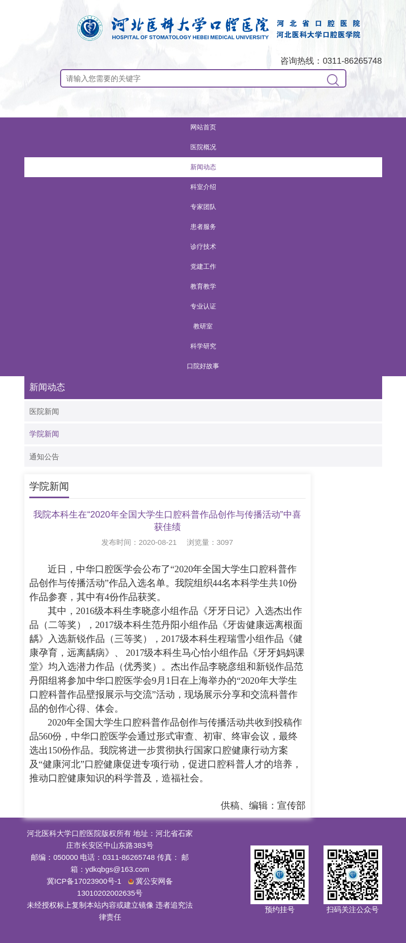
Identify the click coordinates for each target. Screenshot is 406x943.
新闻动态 (203, 167)
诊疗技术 (203, 246)
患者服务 (203, 226)
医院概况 (203, 147)
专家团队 (203, 206)
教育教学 (203, 286)
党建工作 (203, 266)
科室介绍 (203, 187)
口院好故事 (203, 366)
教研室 (203, 326)
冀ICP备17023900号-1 (84, 881)
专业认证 (203, 306)
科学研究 (203, 346)
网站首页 (203, 127)
